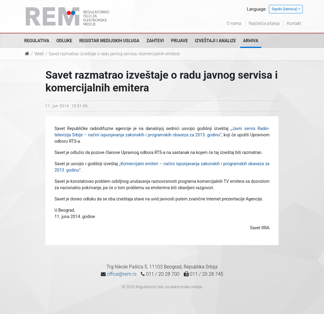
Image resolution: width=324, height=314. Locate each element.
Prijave (179, 40)
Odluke (64, 40)
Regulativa (36, 40)
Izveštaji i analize (215, 40)
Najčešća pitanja (264, 23)
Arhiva (250, 40)
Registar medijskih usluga (109, 40)
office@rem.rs (122, 274)
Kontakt (294, 23)
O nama (234, 23)
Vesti (39, 53)
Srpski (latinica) (284, 9)
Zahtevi (155, 40)
